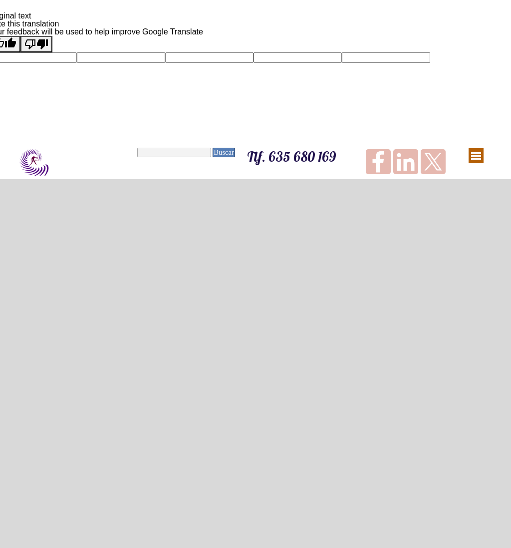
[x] (433, 161)
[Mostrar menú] (476, 155)
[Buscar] (174, 152)
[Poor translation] (36, 44)
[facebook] (378, 161)
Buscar (224, 152)
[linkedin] (405, 161)
